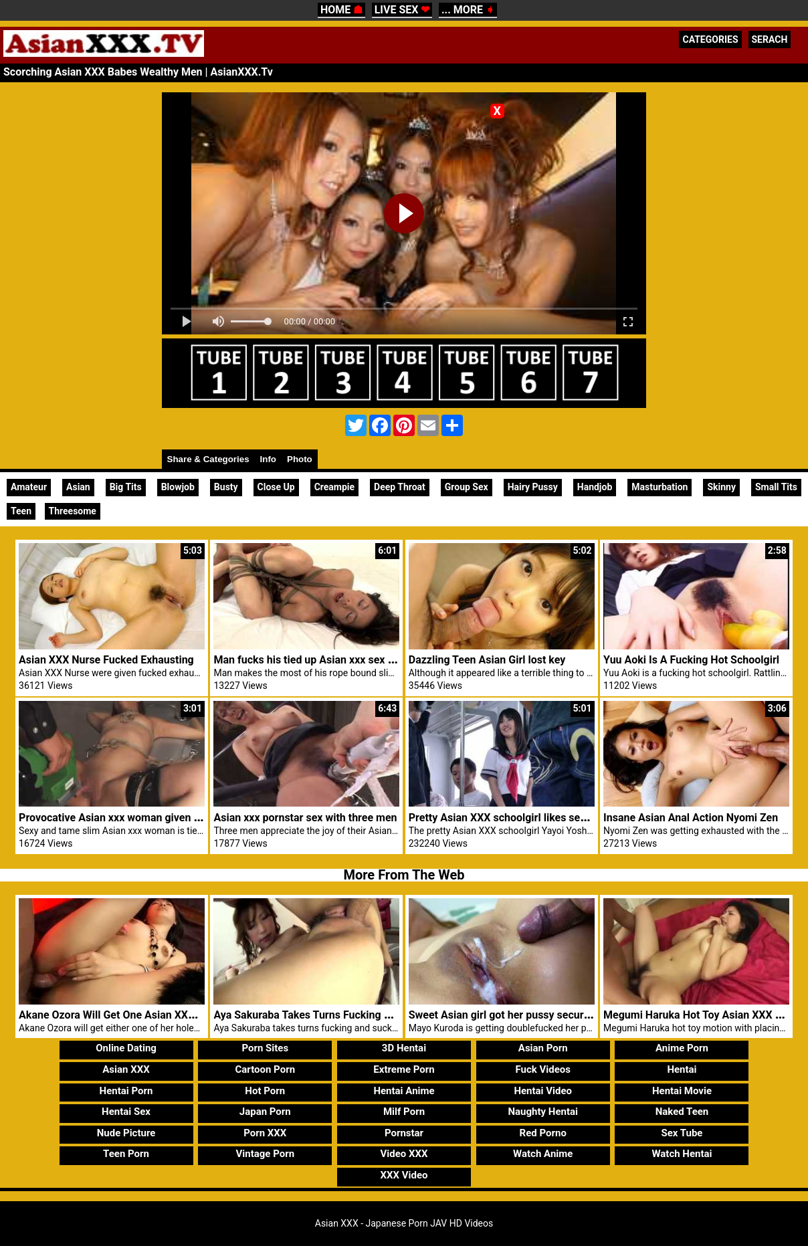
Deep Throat (399, 487)
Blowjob (178, 487)
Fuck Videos (543, 1069)
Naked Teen (682, 1112)
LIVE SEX (402, 9)
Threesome (72, 511)
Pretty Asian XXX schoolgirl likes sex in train (515, 817)
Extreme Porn (403, 1069)
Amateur (29, 487)
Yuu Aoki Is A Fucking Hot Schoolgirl (691, 659)
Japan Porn (265, 1112)
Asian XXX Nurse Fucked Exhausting (106, 659)
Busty (226, 487)
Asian (78, 487)
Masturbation (659, 487)
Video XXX (403, 1154)
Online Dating (126, 1048)
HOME (341, 9)
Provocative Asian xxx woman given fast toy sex (134, 817)
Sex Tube (681, 1133)
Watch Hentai (681, 1154)
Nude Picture (126, 1133)
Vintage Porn (264, 1154)
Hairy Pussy (533, 487)
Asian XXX (125, 1069)
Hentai (681, 1069)
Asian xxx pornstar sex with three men (305, 817)
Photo (299, 459)
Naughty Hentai (543, 1112)
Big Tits (126, 487)
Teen (21, 511)
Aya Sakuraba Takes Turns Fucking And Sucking (328, 1015)
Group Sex (466, 487)
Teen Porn (126, 1154)
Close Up (276, 487)
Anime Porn (681, 1048)
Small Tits (776, 487)
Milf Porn (404, 1112)
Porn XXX (264, 1133)
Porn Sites (264, 1048)
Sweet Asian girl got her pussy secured (502, 1015)
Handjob (595, 487)
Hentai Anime (403, 1091)
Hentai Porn (126, 1091)
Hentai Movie (682, 1091)
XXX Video (403, 1175)
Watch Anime (543, 1154)
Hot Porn (265, 1091)
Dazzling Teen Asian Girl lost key (487, 659)
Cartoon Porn (265, 1069)
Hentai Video (543, 1091)
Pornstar (404, 1133)
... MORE (467, 9)
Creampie (334, 487)
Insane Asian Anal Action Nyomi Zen (690, 817)
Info (268, 459)
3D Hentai (404, 1048)
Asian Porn (543, 1048)
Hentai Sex (126, 1112)
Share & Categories (208, 459)
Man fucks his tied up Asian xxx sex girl (308, 659)
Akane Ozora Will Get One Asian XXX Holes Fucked (140, 1015)
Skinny (721, 487)
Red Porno (543, 1133)
